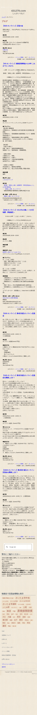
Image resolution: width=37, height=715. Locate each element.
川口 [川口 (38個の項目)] (4, 617)
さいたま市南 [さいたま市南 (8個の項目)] (14, 601)
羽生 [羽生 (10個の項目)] (23, 623)
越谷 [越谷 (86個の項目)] (4, 626)
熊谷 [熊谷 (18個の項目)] (4, 623)
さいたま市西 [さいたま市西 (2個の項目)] (21, 604)
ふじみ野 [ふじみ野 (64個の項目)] (6, 607)
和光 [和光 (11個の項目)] (8, 614)
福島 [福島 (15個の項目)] (18, 623)
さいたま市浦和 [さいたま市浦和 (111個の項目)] (9, 604)
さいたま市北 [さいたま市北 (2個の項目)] (5, 601)
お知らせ (4, 639)
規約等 (4, 667)
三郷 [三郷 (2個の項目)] (20, 607)
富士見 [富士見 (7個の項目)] (26, 614)
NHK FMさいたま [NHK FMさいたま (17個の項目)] (8, 598)
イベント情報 (19, 57)
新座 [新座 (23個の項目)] (24, 617)
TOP (3, 631)
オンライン (32, 57)
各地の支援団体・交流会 (9, 655)
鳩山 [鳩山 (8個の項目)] (9, 626)
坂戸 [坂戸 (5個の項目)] (12, 614)
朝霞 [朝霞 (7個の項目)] (11, 620)
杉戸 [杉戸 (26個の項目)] (15, 620)
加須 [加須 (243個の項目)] (9, 611)
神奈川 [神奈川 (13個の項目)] (13, 623)
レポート (4, 643)
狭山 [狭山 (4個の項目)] (8, 623)
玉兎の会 (5, 50)
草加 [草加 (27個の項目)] (28, 623)
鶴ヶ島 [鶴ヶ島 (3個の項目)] (14, 626)
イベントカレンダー (7, 647)
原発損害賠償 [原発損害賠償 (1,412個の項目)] (24, 610)
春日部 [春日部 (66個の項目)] (5, 620)
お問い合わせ (5, 659)
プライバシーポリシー (8, 664)
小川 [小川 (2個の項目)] (31, 614)
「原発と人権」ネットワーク (12, 189)
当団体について (6, 635)
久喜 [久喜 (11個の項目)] (30, 607)
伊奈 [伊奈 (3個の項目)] (4, 611)
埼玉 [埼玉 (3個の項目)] (17, 614)
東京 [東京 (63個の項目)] (21, 620)
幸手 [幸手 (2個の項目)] (14, 617)
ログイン (34, 673)
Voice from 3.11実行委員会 (10, 298)
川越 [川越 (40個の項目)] (9, 617)
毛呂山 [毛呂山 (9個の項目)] (26, 620)
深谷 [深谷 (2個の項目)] (31, 620)
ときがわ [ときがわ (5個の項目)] (28, 604)
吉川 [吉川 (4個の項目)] (4, 614)
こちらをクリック (8, 179)
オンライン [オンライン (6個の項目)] (14, 607)
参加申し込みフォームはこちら (12, 252)
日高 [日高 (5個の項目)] (29, 617)
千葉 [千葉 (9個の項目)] (14, 611)
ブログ (5, 21)
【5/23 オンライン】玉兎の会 (13, 26)
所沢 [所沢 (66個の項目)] (18, 617)
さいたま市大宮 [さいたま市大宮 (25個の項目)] (25, 601)
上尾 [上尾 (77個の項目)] (25, 607)
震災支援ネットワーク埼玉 (18, 3)
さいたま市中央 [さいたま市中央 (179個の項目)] (22, 598)
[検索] (17, 547)
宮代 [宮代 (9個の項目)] (21, 614)
